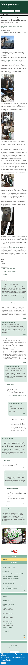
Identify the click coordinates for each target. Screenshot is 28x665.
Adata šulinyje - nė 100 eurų (8, 567)
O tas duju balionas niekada (8, 322)
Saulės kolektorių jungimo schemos (10, 576)
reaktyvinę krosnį (4, 110)
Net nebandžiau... (6, 631)
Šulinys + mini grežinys (7, 627)
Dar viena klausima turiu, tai (15, 403)
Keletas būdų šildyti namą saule (9, 581)
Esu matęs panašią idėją (7, 282)
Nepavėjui (14, 650)
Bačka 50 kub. (5, 596)
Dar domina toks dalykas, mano (13, 366)
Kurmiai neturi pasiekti (12, 488)
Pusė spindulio (10, 384)
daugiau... (24, 590)
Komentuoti (24, 279)
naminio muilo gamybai (14, 247)
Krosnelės (10, 26)
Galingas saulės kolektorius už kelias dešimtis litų (13, 573)
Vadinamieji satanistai (14, 647)
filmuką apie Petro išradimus (7, 58)
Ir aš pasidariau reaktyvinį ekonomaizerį (11, 275)
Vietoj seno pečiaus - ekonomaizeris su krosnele (13, 270)
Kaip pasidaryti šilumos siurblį (8, 583)
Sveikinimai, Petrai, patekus (8, 604)
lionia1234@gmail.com (6, 449)
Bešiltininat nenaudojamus (8, 302)
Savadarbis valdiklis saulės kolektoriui (10, 578)
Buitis (14, 26)
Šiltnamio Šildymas (6, 508)
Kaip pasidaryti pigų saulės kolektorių (10, 565)
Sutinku (3, 663)
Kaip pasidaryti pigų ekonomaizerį (9, 588)
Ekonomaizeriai (4, 26)
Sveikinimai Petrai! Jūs (7, 600)
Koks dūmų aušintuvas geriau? (9, 271)
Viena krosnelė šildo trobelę (9, 268)
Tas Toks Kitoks (14, 645)
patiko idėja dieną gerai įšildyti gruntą (11, 60)
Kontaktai (5, 559)
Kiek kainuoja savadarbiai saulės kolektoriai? (12, 585)
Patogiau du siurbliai (6, 612)
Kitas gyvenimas (10, 4)
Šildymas (4, 27)
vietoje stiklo (5, 616)
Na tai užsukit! (7, 460)
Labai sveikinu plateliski (7, 438)
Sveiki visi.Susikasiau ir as (12, 472)
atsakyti (24, 297)
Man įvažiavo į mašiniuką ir (8, 623)
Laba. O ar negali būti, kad (8, 619)
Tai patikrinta (7, 338)
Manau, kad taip (14, 417)
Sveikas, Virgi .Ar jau (6, 608)
